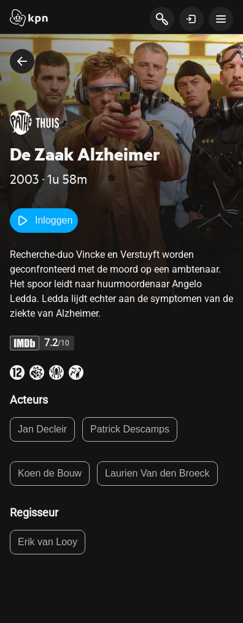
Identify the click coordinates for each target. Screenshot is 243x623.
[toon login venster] (191, 19)
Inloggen (43, 220)
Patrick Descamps (129, 429)
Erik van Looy (47, 542)
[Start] (28, 19)
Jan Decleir (42, 429)
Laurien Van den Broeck (157, 473)
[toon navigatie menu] (221, 19)
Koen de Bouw (50, 473)
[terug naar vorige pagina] (22, 61)
